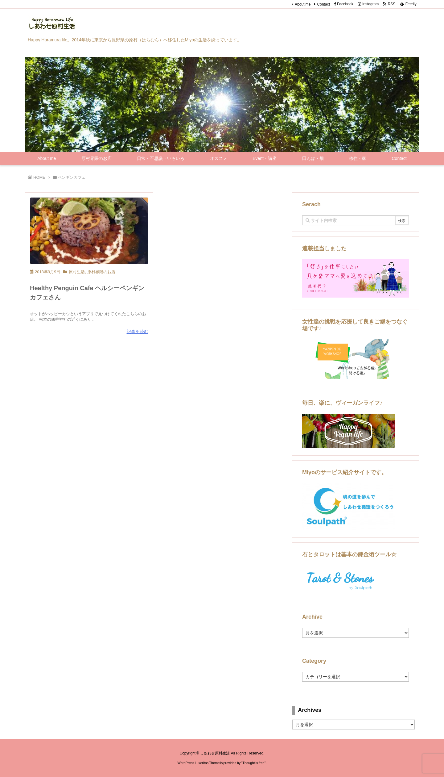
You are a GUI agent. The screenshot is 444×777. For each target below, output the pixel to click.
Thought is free (253, 763)
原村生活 (77, 271)
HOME (39, 177)
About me (302, 4)
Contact (323, 4)
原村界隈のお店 (101, 271)
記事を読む (137, 331)
